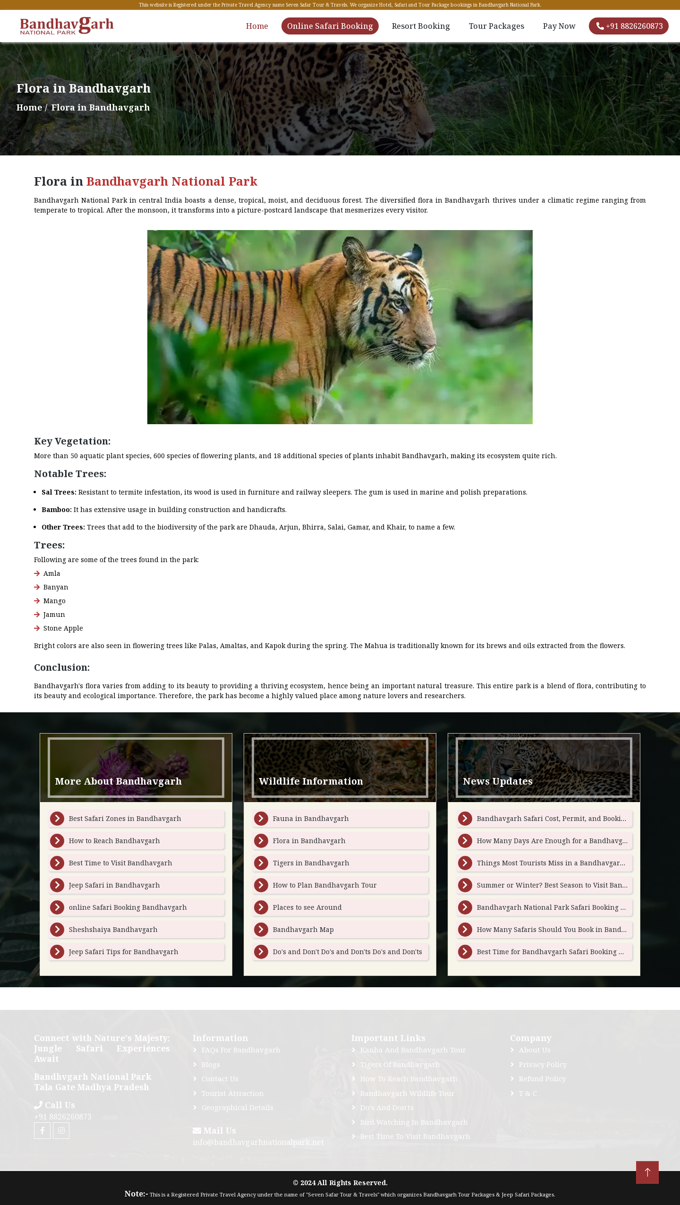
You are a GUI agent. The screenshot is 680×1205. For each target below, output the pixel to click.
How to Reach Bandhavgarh (114, 840)
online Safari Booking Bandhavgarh (128, 907)
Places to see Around (307, 907)
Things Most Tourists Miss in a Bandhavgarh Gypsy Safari (572, 862)
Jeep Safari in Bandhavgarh (114, 884)
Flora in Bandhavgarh (309, 840)
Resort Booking (421, 26)
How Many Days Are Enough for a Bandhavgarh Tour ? (567, 840)
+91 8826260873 (629, 26)
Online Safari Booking (330, 26)
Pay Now (559, 26)
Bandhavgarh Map (303, 929)
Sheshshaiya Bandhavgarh (113, 929)
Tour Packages (496, 26)
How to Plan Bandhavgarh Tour (325, 884)
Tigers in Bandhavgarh (311, 862)
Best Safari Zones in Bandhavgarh (125, 818)
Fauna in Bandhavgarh (311, 818)
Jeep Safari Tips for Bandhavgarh (123, 951)
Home (257, 26)
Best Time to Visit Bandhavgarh (120, 862)
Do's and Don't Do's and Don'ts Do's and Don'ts (347, 951)
